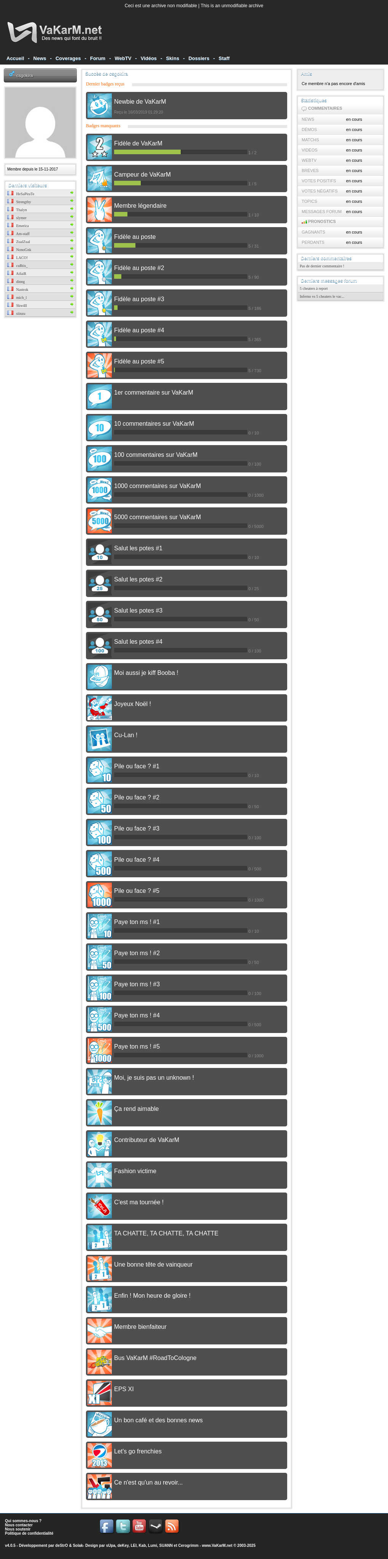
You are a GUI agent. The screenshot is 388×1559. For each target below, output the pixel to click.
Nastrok (17, 289)
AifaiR (16, 274)
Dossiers (198, 58)
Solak (78, 1545)
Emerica (18, 226)
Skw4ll (17, 305)
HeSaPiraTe (20, 194)
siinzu (16, 313)
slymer (17, 218)
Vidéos (149, 58)
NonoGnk (19, 250)
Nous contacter (19, 1525)
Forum (97, 58)
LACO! (17, 258)
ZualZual (18, 242)
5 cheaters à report (314, 288)
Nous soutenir (17, 1529)
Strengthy (19, 202)
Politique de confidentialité (29, 1533)
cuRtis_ (17, 266)
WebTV (123, 58)
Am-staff (18, 234)
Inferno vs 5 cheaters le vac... (322, 296)
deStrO (61, 1545)
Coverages (68, 58)
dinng (16, 282)
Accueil (15, 58)
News (39, 58)
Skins (172, 58)
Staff (224, 58)
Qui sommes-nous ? (23, 1521)
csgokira (24, 75)
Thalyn (17, 210)
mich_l (17, 297)
